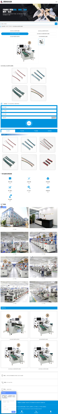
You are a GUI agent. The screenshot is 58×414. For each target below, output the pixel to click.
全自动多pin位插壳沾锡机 (15, 33)
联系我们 (44, 406)
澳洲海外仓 (20, 402)
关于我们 (36, 406)
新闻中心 (32, 406)
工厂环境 (40, 406)
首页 (7, 26)
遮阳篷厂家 (24, 402)
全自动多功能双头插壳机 (15, 36)
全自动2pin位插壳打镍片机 (43, 30)
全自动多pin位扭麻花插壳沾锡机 (43, 33)
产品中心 (10, 26)
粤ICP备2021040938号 (38, 408)
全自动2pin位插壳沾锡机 (15, 30)
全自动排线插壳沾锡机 (43, 36)
